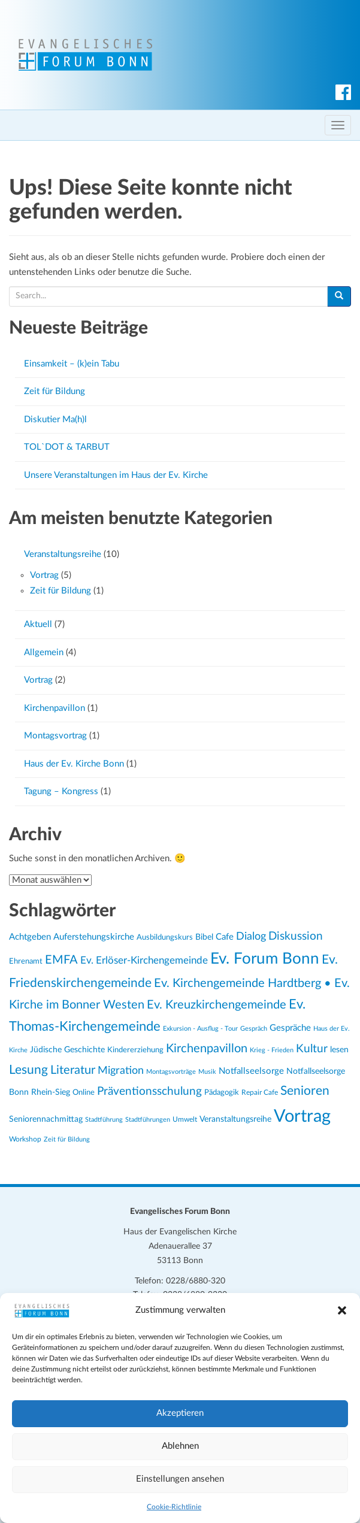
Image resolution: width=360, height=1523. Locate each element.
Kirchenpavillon (54, 708)
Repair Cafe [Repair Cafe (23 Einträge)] (259, 1092)
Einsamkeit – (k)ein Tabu (71, 363)
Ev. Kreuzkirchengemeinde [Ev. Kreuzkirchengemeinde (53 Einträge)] (216, 1005)
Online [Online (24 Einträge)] (83, 1092)
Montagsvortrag (55, 735)
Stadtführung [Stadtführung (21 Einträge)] (104, 1119)
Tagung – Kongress (61, 791)
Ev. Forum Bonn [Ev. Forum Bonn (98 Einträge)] (264, 959)
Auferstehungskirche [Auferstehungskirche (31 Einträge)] (93, 936)
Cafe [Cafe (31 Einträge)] (225, 936)
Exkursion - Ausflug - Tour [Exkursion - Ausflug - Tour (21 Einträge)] (200, 1028)
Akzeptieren (180, 1413)
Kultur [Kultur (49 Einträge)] (312, 1049)
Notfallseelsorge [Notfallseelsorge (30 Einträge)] (251, 1071)
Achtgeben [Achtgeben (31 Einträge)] (30, 936)
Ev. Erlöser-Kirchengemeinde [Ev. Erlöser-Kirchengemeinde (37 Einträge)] (144, 960)
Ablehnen (180, 1446)
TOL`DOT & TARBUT (67, 447)
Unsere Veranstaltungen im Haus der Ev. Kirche (116, 475)
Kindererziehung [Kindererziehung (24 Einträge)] (135, 1049)
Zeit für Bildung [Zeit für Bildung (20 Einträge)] (67, 1139)
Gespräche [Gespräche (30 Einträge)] (290, 1028)
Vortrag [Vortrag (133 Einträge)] (302, 1116)
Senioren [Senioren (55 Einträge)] (304, 1091)
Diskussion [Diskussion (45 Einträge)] (295, 936)
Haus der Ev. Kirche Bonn (74, 763)
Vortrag (44, 575)
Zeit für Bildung (54, 391)
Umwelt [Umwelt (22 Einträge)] (185, 1119)
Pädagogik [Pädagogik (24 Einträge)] (221, 1092)
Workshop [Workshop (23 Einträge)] (25, 1139)
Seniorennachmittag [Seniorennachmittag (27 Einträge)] (46, 1119)
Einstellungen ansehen (180, 1478)
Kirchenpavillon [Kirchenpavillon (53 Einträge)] (206, 1049)
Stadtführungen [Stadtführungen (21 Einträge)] (147, 1119)
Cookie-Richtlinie (174, 1506)
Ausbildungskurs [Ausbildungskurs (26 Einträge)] (165, 937)
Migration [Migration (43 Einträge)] (121, 1070)
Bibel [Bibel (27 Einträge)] (204, 937)
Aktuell (38, 624)
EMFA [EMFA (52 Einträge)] (61, 960)
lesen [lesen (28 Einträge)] (339, 1050)
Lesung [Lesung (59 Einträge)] (28, 1070)
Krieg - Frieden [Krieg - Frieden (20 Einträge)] (272, 1050)
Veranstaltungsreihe (62, 554)
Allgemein (43, 652)
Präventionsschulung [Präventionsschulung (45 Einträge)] (149, 1091)
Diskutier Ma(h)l (55, 419)
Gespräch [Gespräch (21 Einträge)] (253, 1028)
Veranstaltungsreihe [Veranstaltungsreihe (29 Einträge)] (235, 1119)
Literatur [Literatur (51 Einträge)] (72, 1070)
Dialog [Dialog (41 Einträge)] (251, 936)
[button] (342, 1310)
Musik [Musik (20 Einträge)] (207, 1071)
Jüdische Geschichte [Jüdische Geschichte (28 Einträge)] (67, 1050)
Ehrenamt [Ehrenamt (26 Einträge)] (26, 961)
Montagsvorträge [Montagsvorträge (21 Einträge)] (171, 1071)
